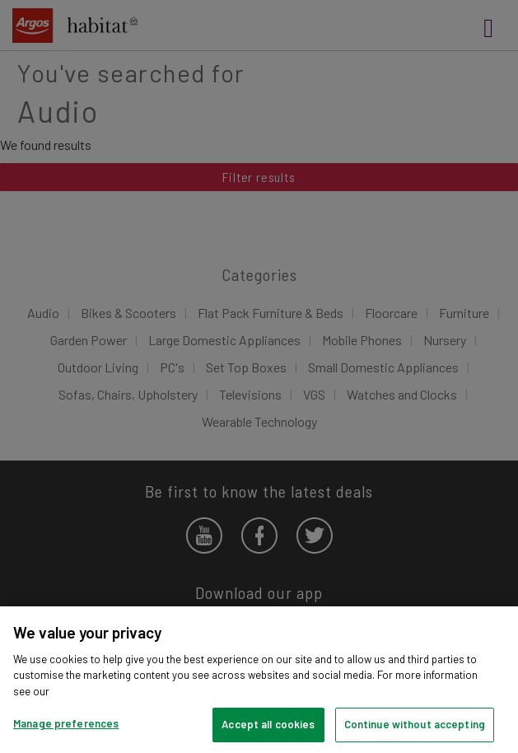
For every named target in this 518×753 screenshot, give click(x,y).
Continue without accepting (414, 724)
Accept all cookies (268, 724)
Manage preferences (66, 723)
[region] (259, 679)
